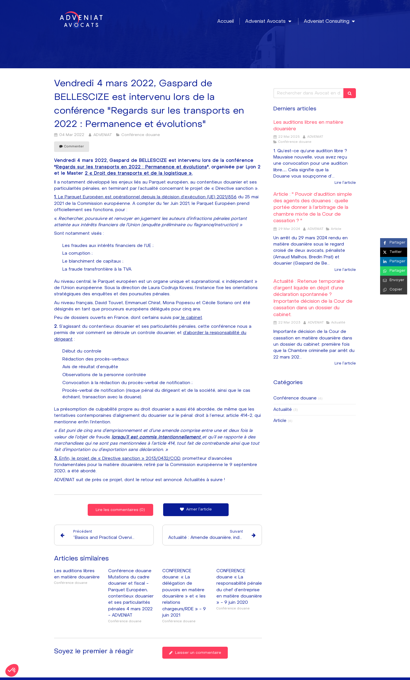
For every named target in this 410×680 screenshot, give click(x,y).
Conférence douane (295, 398)
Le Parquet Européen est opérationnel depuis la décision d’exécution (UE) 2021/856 (145, 197)
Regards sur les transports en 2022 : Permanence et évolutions (131, 167)
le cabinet (191, 318)
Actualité (282, 409)
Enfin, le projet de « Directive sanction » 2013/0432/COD (117, 458)
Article (279, 421)
